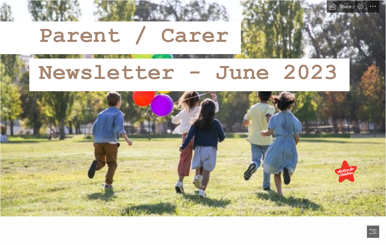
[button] (340, 6)
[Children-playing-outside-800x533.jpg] (193, 108)
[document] (193, 122)
